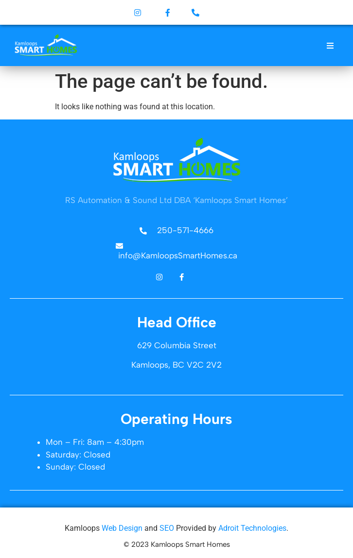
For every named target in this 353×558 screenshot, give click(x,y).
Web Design (122, 528)
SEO (166, 528)
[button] (330, 45)
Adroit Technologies (252, 528)
